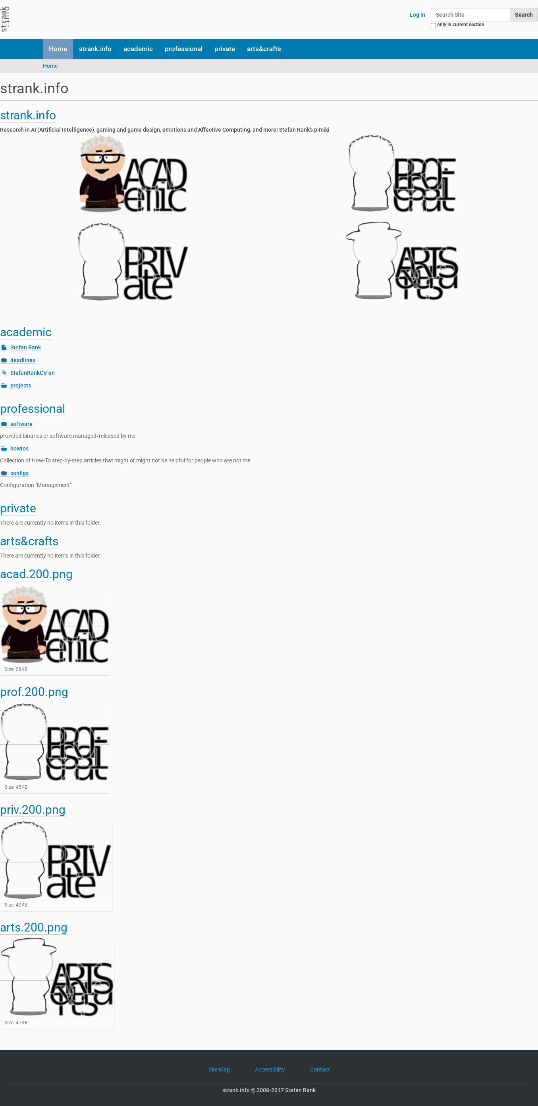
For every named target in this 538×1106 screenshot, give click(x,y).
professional (183, 49)
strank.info (95, 49)
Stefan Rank (25, 347)
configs (19, 473)
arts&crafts (264, 49)
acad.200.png (36, 574)
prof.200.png (34, 692)
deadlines (22, 360)
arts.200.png (33, 927)
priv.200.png (33, 810)
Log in (417, 15)
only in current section (460, 24)
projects (20, 385)
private (224, 49)
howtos (19, 448)
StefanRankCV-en (32, 373)
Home (58, 49)
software (21, 424)
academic (138, 49)
